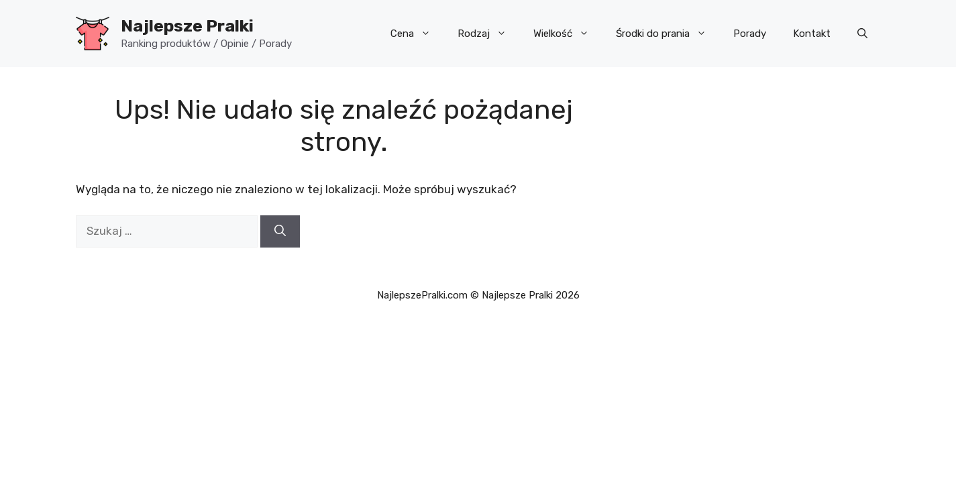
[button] (862, 33)
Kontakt (812, 34)
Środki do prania (668, 33)
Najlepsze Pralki (187, 26)
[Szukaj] (280, 231)
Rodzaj (489, 33)
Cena (417, 33)
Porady (749, 34)
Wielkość (567, 33)
